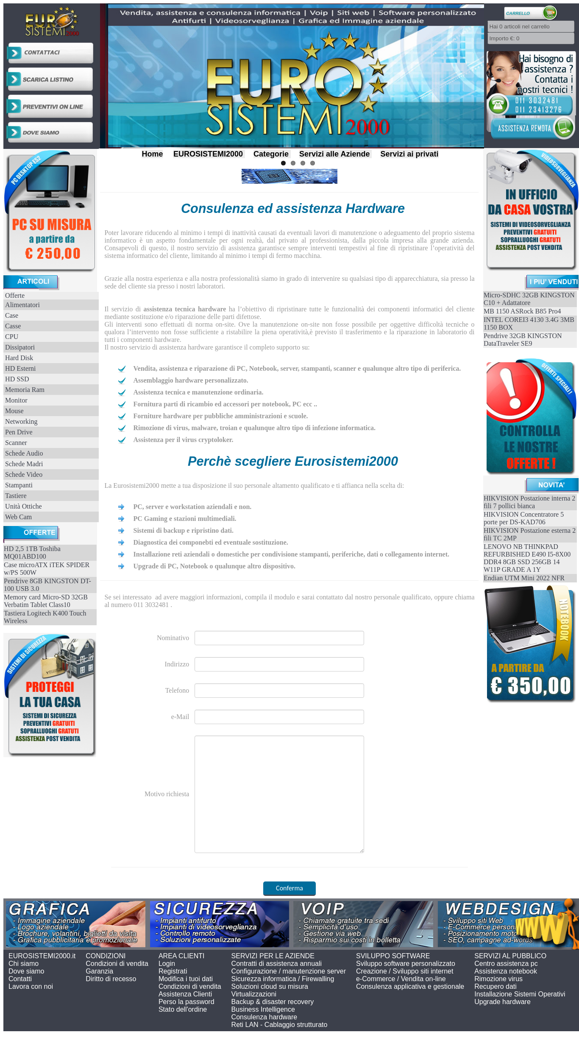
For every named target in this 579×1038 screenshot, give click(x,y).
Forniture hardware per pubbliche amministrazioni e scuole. (220, 416)
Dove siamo (26, 971)
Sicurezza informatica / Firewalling (282, 978)
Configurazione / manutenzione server (288, 971)
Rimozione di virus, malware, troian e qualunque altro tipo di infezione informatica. (254, 427)
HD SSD (17, 379)
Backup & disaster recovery (272, 1001)
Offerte (15, 295)
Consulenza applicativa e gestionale (410, 986)
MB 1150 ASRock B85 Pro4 (522, 311)
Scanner (16, 442)
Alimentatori (22, 304)
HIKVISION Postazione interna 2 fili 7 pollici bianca (529, 502)
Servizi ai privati (409, 154)
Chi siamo (23, 963)
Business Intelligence (263, 1009)
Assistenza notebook (505, 971)
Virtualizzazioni (253, 994)
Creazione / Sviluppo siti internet (404, 971)
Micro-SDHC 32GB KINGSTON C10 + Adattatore (529, 298)
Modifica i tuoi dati (186, 978)
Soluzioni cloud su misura (269, 986)
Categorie (271, 154)
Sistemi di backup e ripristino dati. (183, 530)
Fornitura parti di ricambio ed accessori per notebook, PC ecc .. (225, 404)
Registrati (173, 971)
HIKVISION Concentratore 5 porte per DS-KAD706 (524, 518)
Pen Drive (18, 432)
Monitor (16, 400)
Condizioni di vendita (117, 963)
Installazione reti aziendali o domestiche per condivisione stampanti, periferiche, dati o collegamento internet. (291, 554)
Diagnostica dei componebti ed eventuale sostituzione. (210, 542)
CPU (11, 336)
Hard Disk (19, 357)
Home (152, 154)
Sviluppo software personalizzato (405, 963)
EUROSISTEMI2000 (208, 154)
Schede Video (23, 474)
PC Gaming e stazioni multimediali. (184, 518)
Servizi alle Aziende (334, 154)
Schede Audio (24, 453)
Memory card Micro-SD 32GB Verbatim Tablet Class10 (46, 600)
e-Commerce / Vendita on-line (401, 978)
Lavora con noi (30, 986)
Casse (13, 326)
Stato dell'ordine (183, 1009)
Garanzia (99, 971)
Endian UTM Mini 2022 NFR (524, 578)
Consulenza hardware (264, 1017)
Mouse (14, 410)
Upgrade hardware (502, 1001)
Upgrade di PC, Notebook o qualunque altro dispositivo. (214, 566)
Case (11, 315)
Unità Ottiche (23, 506)
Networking (21, 421)
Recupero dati (495, 986)
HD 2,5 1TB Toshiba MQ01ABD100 (32, 552)
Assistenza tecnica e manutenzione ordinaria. (198, 392)
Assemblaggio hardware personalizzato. (190, 380)
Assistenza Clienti (185, 994)
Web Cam (18, 516)
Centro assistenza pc (505, 963)
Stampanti (19, 485)
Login (167, 963)
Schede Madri (24, 463)
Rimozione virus (498, 978)
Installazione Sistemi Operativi (519, 994)
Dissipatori (20, 347)
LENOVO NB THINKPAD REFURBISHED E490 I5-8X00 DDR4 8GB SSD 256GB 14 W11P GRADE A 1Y (527, 558)
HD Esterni (20, 368)
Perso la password (186, 1001)
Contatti (20, 978)
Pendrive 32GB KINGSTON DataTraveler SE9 (523, 339)
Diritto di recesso (111, 978)
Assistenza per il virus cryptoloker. (183, 439)
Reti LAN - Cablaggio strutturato (279, 1024)
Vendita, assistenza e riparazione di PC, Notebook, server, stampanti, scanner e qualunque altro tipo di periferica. (297, 368)
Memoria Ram (25, 389)
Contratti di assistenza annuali (276, 963)
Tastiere (15, 495)
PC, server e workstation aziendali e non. (192, 506)
